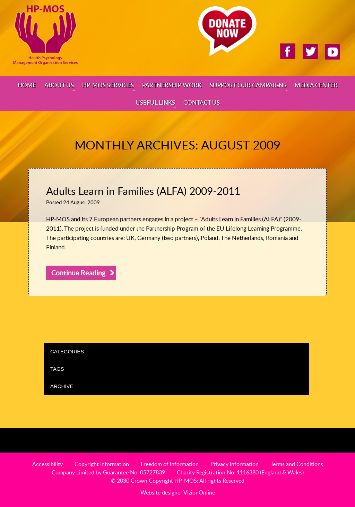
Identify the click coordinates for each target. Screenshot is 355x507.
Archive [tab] (178, 386)
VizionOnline (199, 492)
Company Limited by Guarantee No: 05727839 (108, 472)
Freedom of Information (170, 464)
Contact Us (201, 102)
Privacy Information (234, 464)
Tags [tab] (178, 369)
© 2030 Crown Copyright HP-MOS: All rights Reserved (177, 480)
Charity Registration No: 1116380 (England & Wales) (240, 472)
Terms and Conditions (296, 464)
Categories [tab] (178, 351)
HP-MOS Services (108, 85)
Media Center (316, 85)
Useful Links (155, 102)
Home (27, 85)
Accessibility (47, 464)
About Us (59, 85)
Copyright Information (102, 464)
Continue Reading (78, 273)
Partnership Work (171, 85)
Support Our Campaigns (248, 85)
